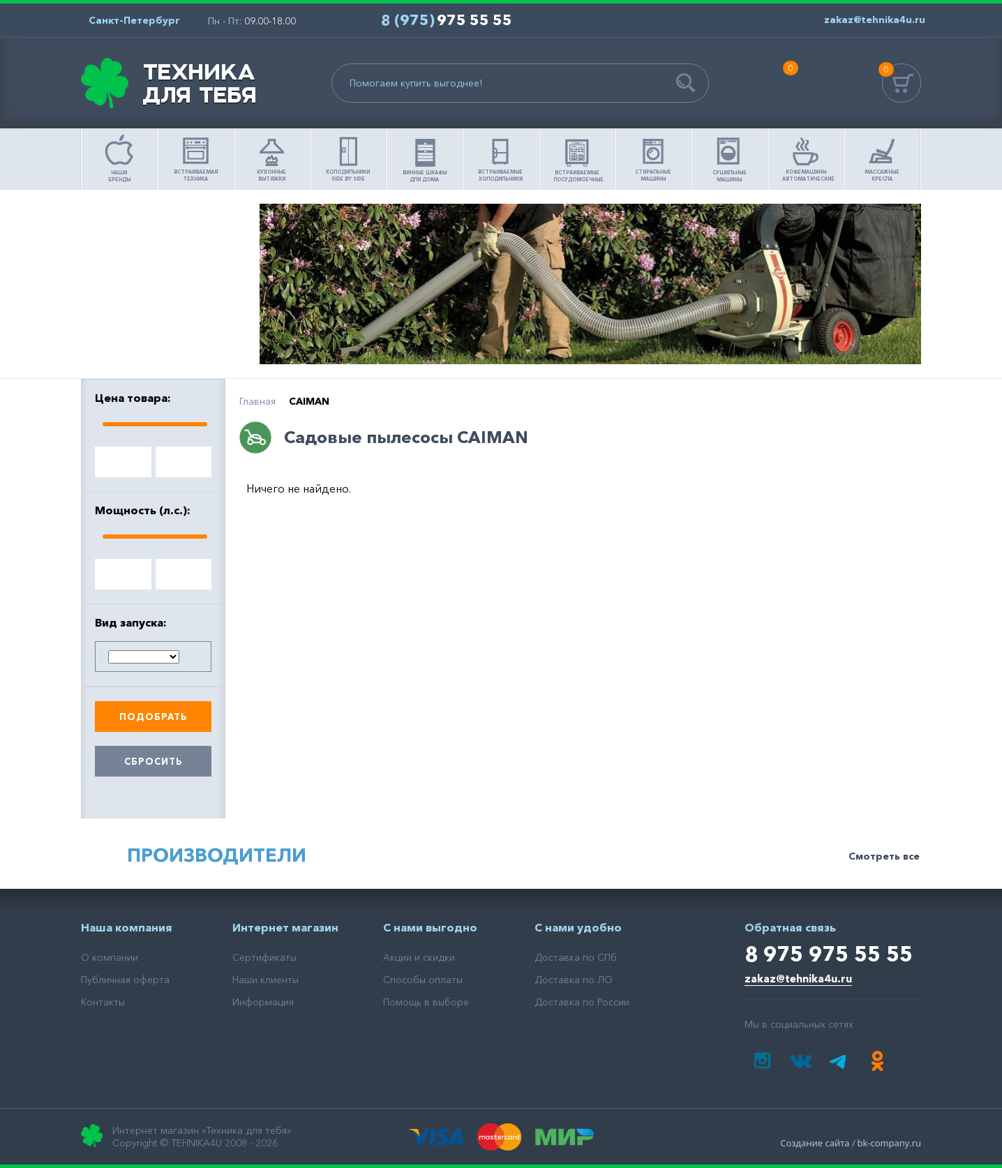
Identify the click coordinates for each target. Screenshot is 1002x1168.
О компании (109, 957)
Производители (216, 855)
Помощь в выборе (167, 228)
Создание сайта (814, 1143)
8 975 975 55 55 (829, 954)
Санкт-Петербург (134, 20)
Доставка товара (167, 339)
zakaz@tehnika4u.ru (798, 978)
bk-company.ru (889, 1143)
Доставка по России (581, 1002)
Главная (257, 401)
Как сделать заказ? (167, 284)
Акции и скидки (419, 957)
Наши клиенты (265, 979)
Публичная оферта (125, 979)
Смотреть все (884, 856)
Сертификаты (264, 957)
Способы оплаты (423, 979)
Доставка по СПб (575, 957)
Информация (263, 1002)
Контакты (103, 1002)
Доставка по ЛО (573, 979)
